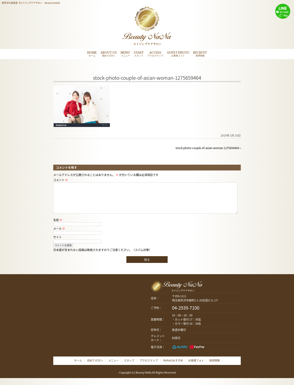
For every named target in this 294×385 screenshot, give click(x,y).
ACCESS (155, 53)
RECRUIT (200, 53)
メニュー (113, 366)
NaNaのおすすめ (173, 366)
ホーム (78, 366)
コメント (60, 180)
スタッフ (129, 366)
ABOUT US (108, 53)
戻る (147, 265)
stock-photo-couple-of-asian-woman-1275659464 (207, 148)
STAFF (139, 53)
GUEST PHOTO (178, 53)
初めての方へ (95, 366)
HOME (92, 53)
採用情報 (214, 366)
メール (59, 234)
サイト (57, 243)
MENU (125, 53)
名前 (57, 226)
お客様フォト (196, 366)
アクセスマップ (149, 366)
